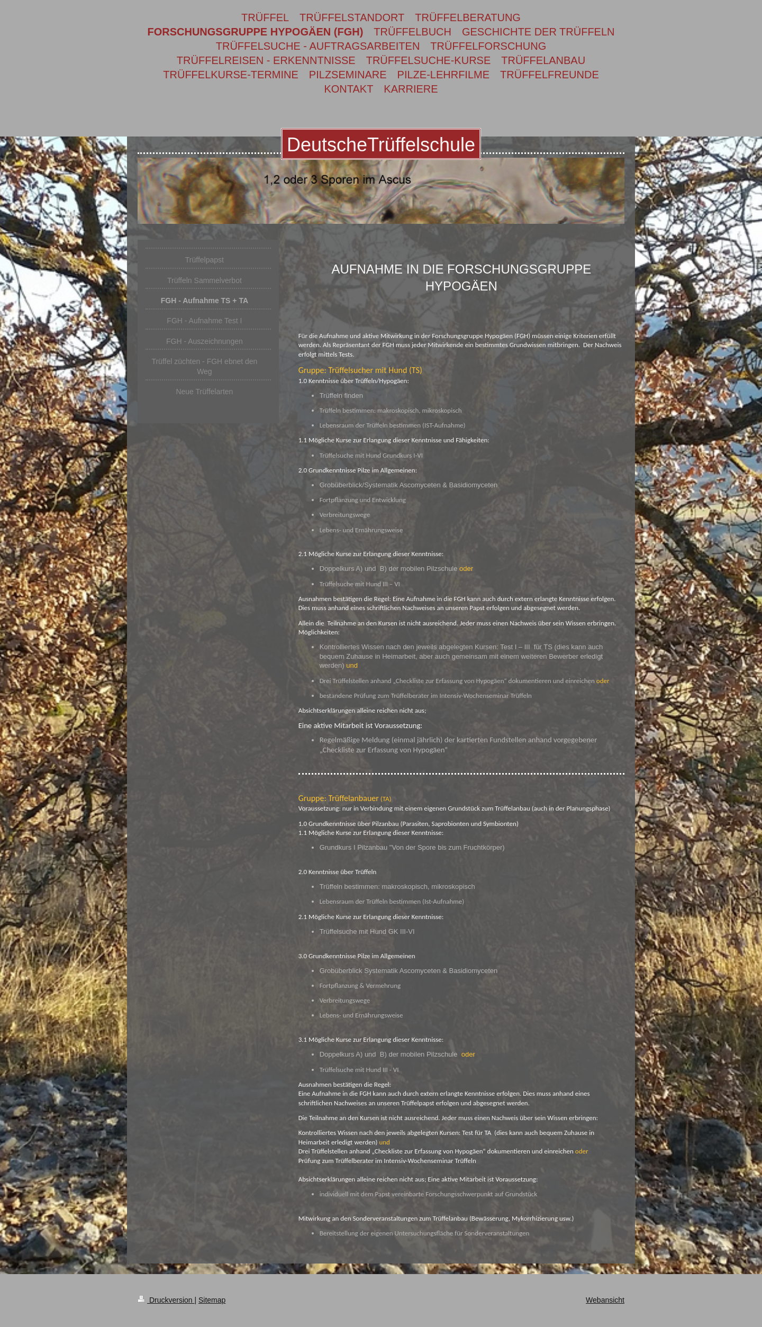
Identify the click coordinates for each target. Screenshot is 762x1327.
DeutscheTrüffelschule (381, 145)
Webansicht (605, 1300)
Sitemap (211, 1300)
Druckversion (166, 1300)
